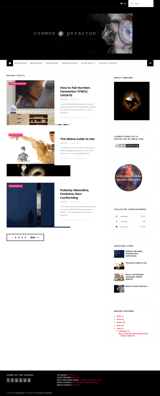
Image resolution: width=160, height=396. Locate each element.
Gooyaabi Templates (44, 393)
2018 (119, 316)
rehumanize (36, 63)
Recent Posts (16, 75)
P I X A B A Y (77, 382)
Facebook (130, 221)
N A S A (75, 377)
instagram (130, 216)
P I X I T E (72, 375)
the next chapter (108, 63)
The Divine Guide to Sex (77, 139)
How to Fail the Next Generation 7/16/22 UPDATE (75, 91)
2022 (119, 328)
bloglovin (130, 226)
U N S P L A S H (91, 382)
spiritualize (52, 63)
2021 (119, 325)
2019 (119, 319)
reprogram (21, 63)
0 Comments (65, 117)
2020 (119, 322)
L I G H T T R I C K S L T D (91, 380)
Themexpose (20, 393)
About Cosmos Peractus (136, 286)
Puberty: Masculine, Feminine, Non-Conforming (74, 193)
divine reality (88, 63)
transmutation (70, 63)
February (123, 331)
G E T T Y (76, 385)
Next (33, 237)
